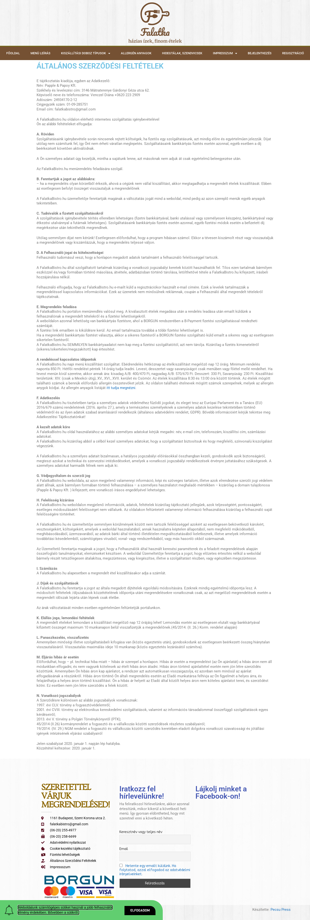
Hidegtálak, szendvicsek (182, 53)
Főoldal (13, 53)
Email (123, 849)
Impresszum (225, 53)
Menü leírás (40, 53)
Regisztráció (293, 53)
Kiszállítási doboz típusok (85, 53)
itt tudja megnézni (120, 388)
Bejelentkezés (259, 53)
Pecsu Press (281, 909)
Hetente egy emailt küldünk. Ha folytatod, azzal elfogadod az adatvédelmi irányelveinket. (154, 870)
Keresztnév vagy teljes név (140, 832)
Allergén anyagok (136, 53)
